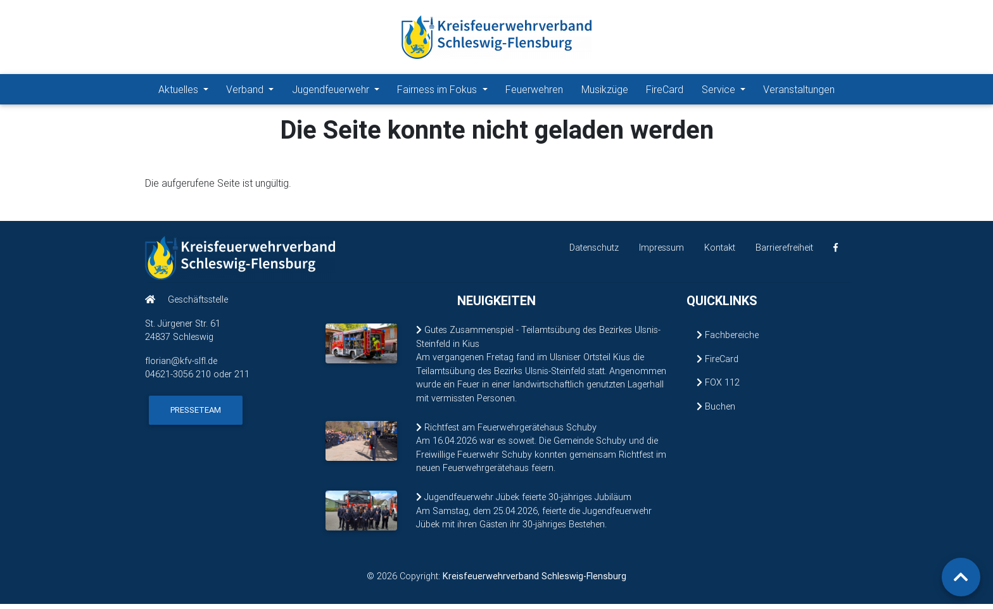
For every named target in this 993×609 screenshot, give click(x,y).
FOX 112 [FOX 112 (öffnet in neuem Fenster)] (718, 387)
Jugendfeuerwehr (332, 91)
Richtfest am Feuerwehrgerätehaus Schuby (506, 432)
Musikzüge (604, 91)
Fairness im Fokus (438, 91)
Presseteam (195, 415)
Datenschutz (594, 252)
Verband (246, 91)
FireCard (664, 91)
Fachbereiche (728, 340)
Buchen (716, 411)
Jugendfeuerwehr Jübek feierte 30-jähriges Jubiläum (523, 502)
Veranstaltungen (799, 91)
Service (720, 91)
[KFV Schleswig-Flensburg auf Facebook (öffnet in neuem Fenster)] (835, 253)
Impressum (661, 252)
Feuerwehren (534, 91)
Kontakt (719, 252)
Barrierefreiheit (784, 252)
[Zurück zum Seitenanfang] (961, 577)
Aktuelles (179, 91)
